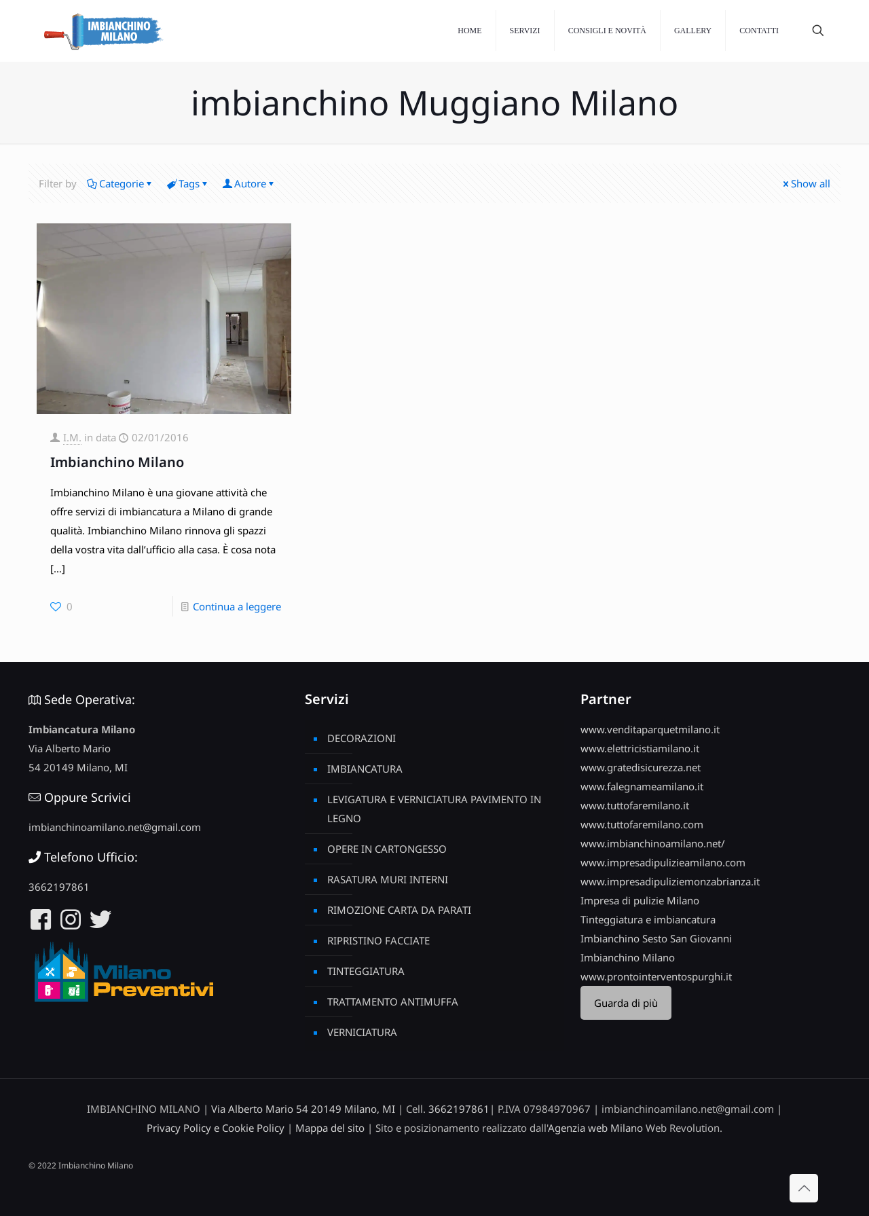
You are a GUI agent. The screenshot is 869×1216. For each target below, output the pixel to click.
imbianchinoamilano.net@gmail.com (115, 827)
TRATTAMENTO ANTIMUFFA (392, 1001)
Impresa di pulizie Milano (639, 900)
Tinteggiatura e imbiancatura (648, 919)
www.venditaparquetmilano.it (650, 729)
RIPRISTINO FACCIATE (378, 940)
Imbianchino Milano (117, 462)
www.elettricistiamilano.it (639, 748)
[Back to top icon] (804, 1188)
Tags (188, 183)
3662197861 (59, 886)
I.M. (72, 437)
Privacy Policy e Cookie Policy (215, 1128)
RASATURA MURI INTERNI (387, 879)
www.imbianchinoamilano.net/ (652, 843)
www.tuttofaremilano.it (634, 805)
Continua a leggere (237, 606)
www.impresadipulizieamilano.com (662, 862)
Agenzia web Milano (595, 1128)
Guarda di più (626, 1003)
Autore (249, 183)
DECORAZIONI (361, 738)
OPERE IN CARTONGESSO (387, 848)
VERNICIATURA (362, 1032)
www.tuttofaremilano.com (641, 824)
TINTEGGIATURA (366, 971)
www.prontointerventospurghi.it (656, 976)
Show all (805, 183)
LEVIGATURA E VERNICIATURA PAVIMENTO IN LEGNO (434, 808)
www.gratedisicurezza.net (640, 767)
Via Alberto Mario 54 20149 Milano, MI (303, 1109)
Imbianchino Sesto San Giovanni (656, 938)
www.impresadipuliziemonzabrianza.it (670, 881)
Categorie (120, 183)
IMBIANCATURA (365, 768)
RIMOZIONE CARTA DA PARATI (399, 910)
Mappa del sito (330, 1128)
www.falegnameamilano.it (641, 786)
